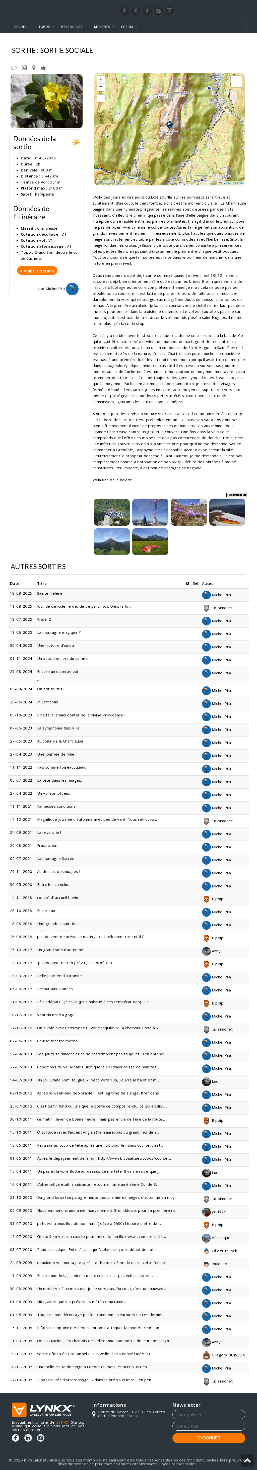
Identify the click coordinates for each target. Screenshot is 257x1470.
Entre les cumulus (53, 884)
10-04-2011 (21, 1184)
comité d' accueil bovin (57, 897)
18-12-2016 (21, 1014)
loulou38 (214, 1263)
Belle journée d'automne (59, 975)
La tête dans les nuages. (59, 780)
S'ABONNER (209, 1438)
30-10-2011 (21, 1119)
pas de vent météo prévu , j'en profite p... (76, 962)
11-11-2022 (21, 767)
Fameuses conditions (56, 806)
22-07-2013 (21, 1066)
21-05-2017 (21, 1001)
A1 (69, 246)
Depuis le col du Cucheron (217, 40)
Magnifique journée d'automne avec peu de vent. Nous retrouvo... (97, 819)
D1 (64, 234)
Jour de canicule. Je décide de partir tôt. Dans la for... (85, 606)
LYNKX (62, 1422)
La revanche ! (49, 832)
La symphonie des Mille (58, 727)
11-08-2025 (21, 606)
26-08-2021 (21, 845)
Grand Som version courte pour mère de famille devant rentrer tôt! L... (101, 1236)
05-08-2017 (21, 988)
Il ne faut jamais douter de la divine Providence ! (81, 714)
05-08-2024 (21, 688)
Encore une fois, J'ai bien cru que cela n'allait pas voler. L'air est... (96, 1275)
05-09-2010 (21, 1210)
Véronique (216, 1237)
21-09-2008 (21, 1340)
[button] (169, 125)
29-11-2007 (21, 1353)
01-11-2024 (21, 658)
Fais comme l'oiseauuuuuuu (61, 767)
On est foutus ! (51, 688)
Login (220, 4)
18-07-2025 (21, 619)
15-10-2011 (21, 1132)
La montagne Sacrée (56, 858)
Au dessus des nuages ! (58, 871)
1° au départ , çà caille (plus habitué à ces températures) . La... (94, 1001)
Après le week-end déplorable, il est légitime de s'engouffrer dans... (99, 1092)
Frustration (47, 845)
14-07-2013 (21, 1079)
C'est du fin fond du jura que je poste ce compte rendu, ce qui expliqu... (102, 1106)
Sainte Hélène (50, 593)
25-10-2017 (21, 949)
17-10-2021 (21, 819)
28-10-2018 (21, 910)
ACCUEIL (20, 26)
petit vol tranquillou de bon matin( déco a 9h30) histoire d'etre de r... (100, 1223)
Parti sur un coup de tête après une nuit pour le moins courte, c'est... (100, 1145)
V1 (50, 240)
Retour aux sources (55, 988)
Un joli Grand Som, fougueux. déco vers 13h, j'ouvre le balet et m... (98, 1079)
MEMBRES (102, 26)
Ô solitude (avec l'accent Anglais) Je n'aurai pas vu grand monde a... (98, 1132)
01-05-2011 (21, 1158)
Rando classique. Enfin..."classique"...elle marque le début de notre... (98, 1249)
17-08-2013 (21, 1053)
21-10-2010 (21, 1197)
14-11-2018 (21, 897)
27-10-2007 (21, 1379)
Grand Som (172, 40)
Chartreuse (144, 40)
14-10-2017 (21, 962)
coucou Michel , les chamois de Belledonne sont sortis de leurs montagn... (104, 1340)
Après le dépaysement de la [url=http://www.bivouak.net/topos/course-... (104, 1158)
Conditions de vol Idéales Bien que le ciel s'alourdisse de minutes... (98, 1066)
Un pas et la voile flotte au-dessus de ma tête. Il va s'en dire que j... (99, 1171)
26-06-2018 (21, 936)
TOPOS (44, 26)
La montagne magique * (59, 632)
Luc (210, 1081)
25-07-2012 (21, 1106)
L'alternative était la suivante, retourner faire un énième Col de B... (98, 1184)
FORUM (127, 26)
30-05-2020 (21, 884)
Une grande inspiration (58, 923)
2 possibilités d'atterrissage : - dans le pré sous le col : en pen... (95, 1379)
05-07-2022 (21, 780)
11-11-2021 (21, 806)
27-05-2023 (21, 741)
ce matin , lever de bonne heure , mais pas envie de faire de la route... (101, 1119)
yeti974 (214, 1211)
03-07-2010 (21, 1249)
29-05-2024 (21, 701)
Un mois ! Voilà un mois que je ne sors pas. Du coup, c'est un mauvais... (101, 1288)
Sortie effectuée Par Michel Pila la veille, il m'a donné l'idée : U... (95, 1353)
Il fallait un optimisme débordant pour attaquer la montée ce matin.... (100, 1327)
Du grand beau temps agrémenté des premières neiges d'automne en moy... (107, 1197)
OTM (240, 183)
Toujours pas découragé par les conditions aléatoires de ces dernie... (100, 1314)
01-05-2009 (21, 1314)
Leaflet (225, 183)
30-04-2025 (21, 645)
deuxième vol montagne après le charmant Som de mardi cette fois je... (102, 1262)
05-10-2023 (21, 714)
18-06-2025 (21, 632)
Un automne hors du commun (64, 658)
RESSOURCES (72, 26)
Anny (211, 950)
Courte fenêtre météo (57, 1040)
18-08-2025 (21, 593)
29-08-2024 (21, 671)
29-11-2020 (21, 871)
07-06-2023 (21, 727)
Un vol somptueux (53, 793)
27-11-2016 (21, 1027)
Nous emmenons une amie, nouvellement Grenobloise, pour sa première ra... (107, 1210)
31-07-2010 (21, 1223)
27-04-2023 (21, 754)
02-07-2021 (21, 858)
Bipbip (212, 898)
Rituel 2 (44, 619)
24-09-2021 (21, 832)
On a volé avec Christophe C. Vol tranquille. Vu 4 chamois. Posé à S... (99, 1027)
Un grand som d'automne (60, 949)
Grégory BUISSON (223, 1354)
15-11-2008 (21, 1327)
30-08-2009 (21, 1288)
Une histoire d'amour (57, 645)
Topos (120, 40)
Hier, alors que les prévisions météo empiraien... (81, 1301)
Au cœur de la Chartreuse (60, 741)
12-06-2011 (21, 1145)
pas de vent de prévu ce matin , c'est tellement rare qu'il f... (91, 936)
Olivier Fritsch (219, 1250)
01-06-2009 (21, 1301)
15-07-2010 (21, 1236)
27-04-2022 (21, 793)
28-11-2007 (21, 1366)
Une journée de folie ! (57, 754)
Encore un (46, 910)
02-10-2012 (21, 1092)
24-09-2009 (21, 1262)
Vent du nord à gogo (56, 1014)
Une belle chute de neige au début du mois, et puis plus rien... (93, 1366)
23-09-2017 (21, 975)
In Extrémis (47, 701)
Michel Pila (62, 288)
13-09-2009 (21, 1275)
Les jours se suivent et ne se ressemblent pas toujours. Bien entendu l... (103, 1053)
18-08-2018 (21, 923)
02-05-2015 (21, 1040)
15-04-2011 (21, 1171)
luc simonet (217, 607)
